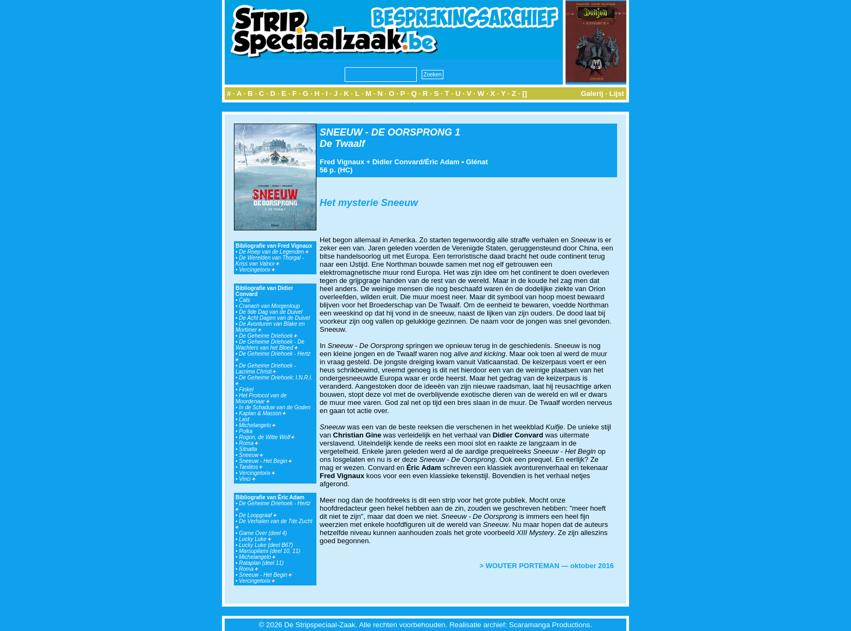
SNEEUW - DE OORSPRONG (386, 132)
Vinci (247, 479)
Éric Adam (442, 162)
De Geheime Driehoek (268, 336)
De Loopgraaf (257, 515)
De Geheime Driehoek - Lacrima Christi (266, 369)
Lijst (616, 93)
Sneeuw (251, 455)
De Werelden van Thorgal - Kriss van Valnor (270, 261)
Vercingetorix (257, 270)
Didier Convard (397, 162)
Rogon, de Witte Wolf (267, 437)
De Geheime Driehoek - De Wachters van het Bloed (270, 345)
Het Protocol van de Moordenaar (261, 398)
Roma (248, 443)
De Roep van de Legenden (273, 252)
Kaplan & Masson (262, 413)
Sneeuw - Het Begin (265, 461)
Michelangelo (257, 425)
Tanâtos (251, 467)
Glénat (476, 162)
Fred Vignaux (342, 162)
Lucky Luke (255, 539)
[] (524, 93)
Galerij (592, 93)
